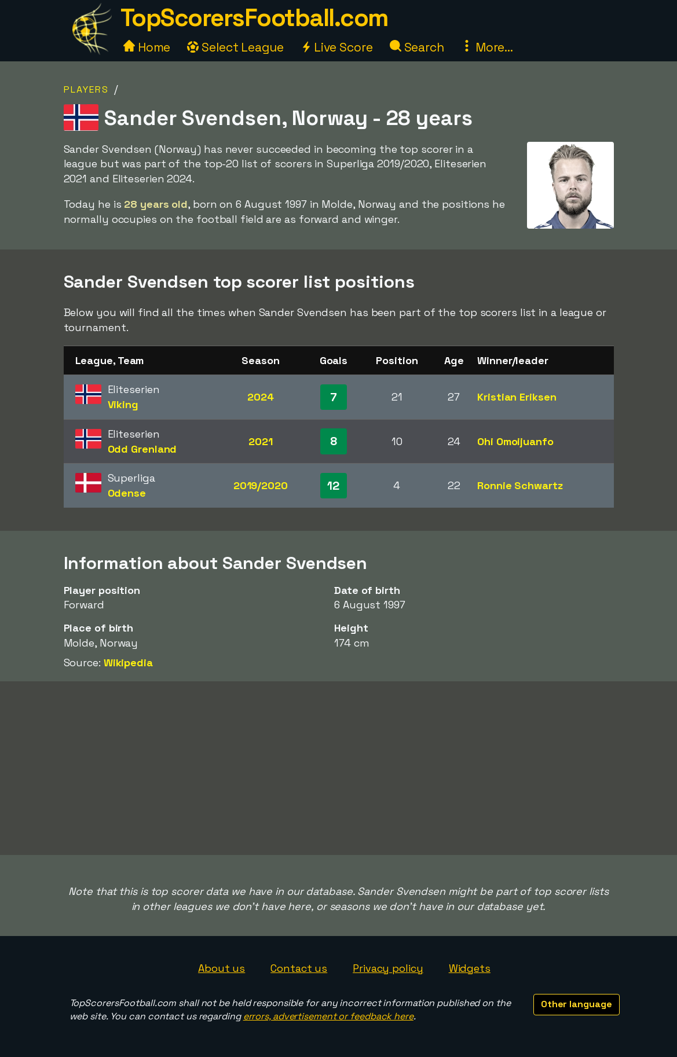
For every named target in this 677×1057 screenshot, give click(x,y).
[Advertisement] (339, 768)
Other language (576, 1004)
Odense (127, 493)
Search (417, 47)
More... (487, 47)
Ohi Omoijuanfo (515, 441)
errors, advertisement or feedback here (328, 1016)
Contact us (298, 968)
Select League (235, 47)
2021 (260, 441)
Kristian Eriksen (516, 396)
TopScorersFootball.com (254, 17)
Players (86, 89)
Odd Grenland (142, 449)
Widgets (470, 968)
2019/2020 (260, 485)
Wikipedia (128, 662)
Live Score (337, 47)
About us (221, 968)
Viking (123, 404)
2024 (260, 396)
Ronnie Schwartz (520, 485)
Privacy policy (388, 968)
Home (147, 47)
